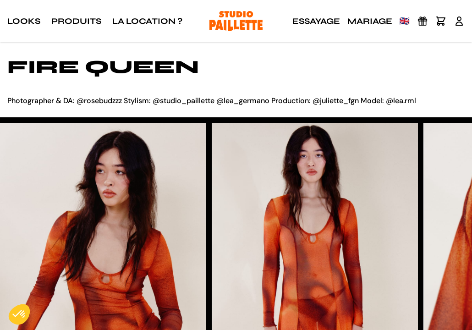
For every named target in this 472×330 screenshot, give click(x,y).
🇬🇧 (405, 21)
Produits (76, 21)
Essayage (316, 21)
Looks (23, 21)
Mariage (369, 21)
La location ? (147, 21)
